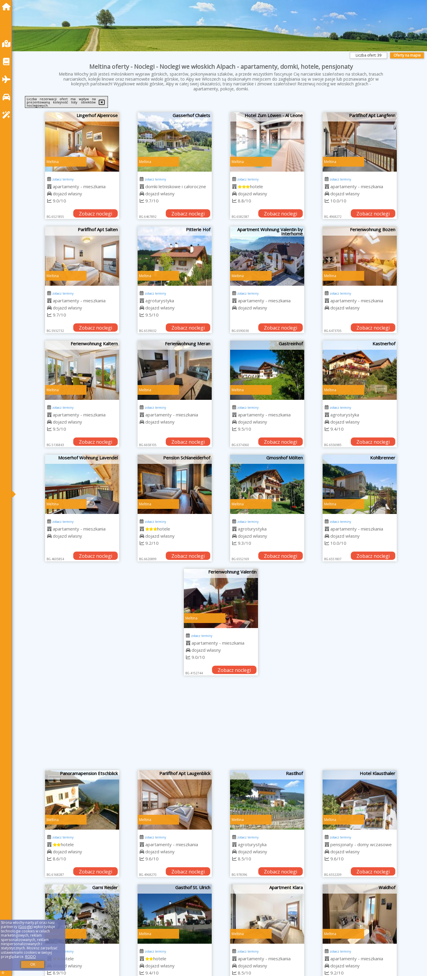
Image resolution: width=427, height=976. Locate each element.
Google (25, 926)
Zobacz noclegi (95, 213)
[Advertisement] (221, 725)
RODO (30, 956)
